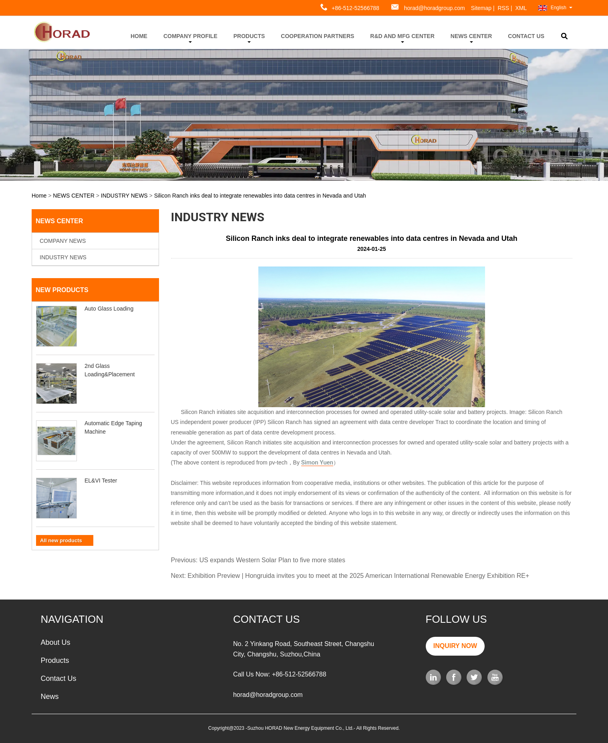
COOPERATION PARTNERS (317, 36)
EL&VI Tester (101, 480)
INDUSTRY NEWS (124, 195)
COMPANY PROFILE (190, 38)
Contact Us (58, 678)
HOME (139, 36)
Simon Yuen (317, 463)
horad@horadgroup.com (434, 8)
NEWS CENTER (471, 38)
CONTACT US (526, 36)
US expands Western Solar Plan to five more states (272, 560)
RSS (503, 8)
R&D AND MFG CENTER (402, 38)
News (49, 697)
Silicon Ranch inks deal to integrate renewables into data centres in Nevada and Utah (260, 195)
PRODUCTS (249, 38)
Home (39, 195)
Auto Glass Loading (109, 308)
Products (54, 660)
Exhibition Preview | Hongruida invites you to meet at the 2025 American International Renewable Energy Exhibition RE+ (358, 575)
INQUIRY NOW (455, 645)
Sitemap (481, 8)
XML (521, 8)
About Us (55, 642)
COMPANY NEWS (63, 241)
